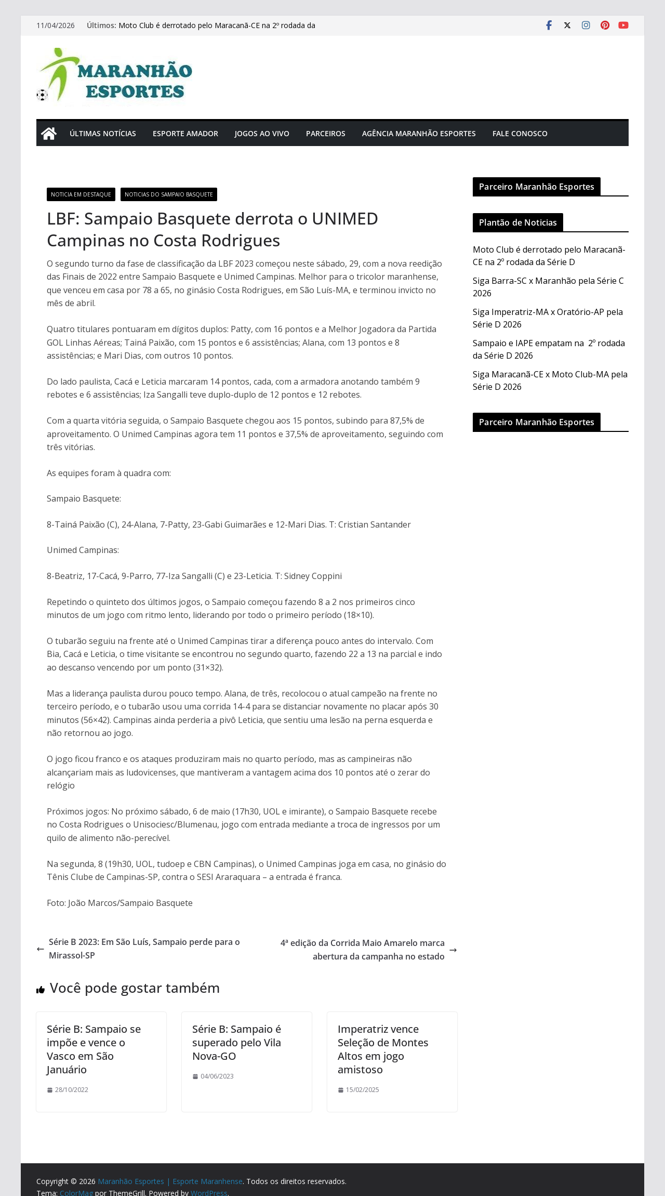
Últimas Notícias (103, 133)
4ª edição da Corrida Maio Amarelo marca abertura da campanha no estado (369, 949)
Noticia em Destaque (81, 194)
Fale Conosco (520, 133)
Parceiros (325, 133)
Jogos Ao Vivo (262, 133)
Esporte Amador (185, 133)
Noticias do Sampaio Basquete (169, 194)
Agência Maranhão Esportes (419, 133)
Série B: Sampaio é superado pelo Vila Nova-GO (236, 1042)
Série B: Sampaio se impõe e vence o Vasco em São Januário (94, 1049)
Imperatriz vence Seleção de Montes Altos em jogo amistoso (383, 1049)
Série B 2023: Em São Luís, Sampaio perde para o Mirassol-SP (138, 948)
